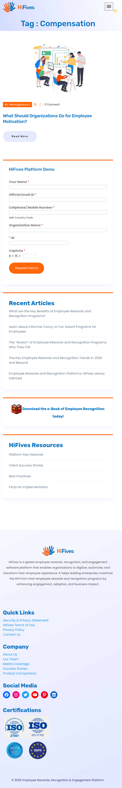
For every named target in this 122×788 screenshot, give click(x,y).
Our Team (11, 659)
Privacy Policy (13, 630)
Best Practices (20, 476)
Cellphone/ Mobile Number (32, 208)
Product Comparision (20, 673)
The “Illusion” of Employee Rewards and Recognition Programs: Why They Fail (58, 344)
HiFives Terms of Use (19, 625)
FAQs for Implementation (28, 487)
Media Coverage (16, 664)
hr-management (17, 104)
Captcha (17, 251)
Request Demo (26, 268)
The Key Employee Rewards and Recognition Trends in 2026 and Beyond (55, 360)
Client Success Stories (26, 465)
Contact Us (11, 634)
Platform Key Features (26, 454)
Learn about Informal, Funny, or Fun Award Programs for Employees (52, 329)
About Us (10, 654)
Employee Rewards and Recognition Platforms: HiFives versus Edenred (57, 375)
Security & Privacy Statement (26, 620)
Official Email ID (22, 195)
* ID (11, 238)
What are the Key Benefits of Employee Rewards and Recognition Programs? (50, 313)
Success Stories (15, 668)
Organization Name (26, 225)
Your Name (19, 182)
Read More (20, 136)
